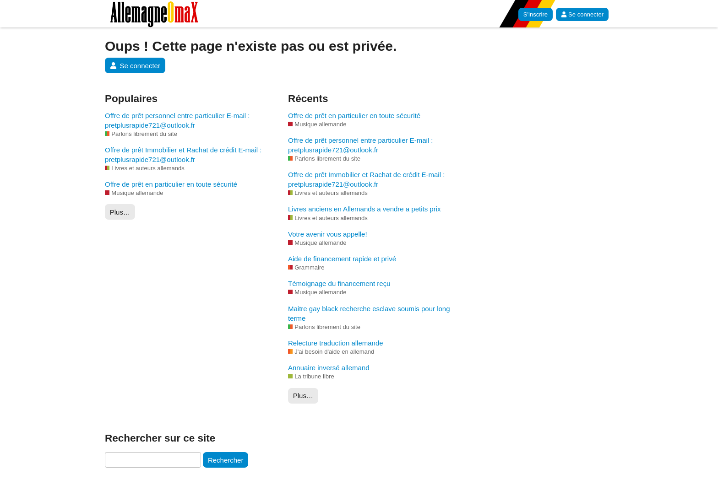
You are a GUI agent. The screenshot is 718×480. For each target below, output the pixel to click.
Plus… (120, 212)
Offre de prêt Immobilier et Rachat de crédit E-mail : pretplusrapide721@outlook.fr (183, 154)
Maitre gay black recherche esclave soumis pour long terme (369, 313)
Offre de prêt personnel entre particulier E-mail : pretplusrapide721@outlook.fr (177, 120)
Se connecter (582, 14)
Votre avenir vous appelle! (327, 234)
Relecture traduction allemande (335, 343)
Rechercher (226, 460)
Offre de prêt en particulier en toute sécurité (171, 184)
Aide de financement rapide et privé (342, 259)
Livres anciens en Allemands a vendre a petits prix (364, 209)
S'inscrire (535, 14)
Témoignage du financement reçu (339, 283)
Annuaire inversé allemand (329, 368)
